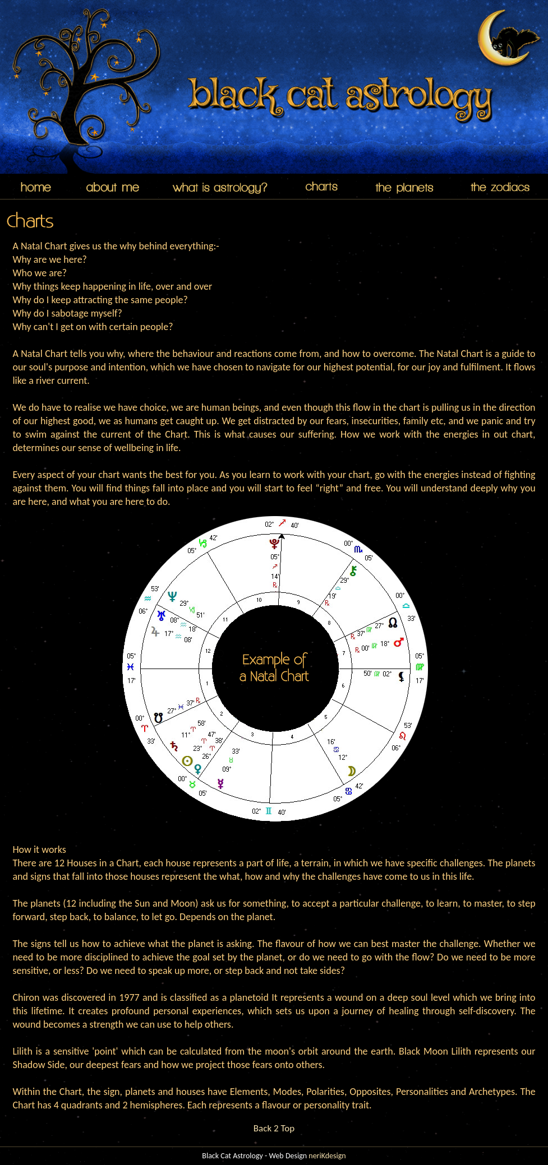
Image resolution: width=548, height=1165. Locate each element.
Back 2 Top (274, 1128)
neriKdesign (327, 1156)
